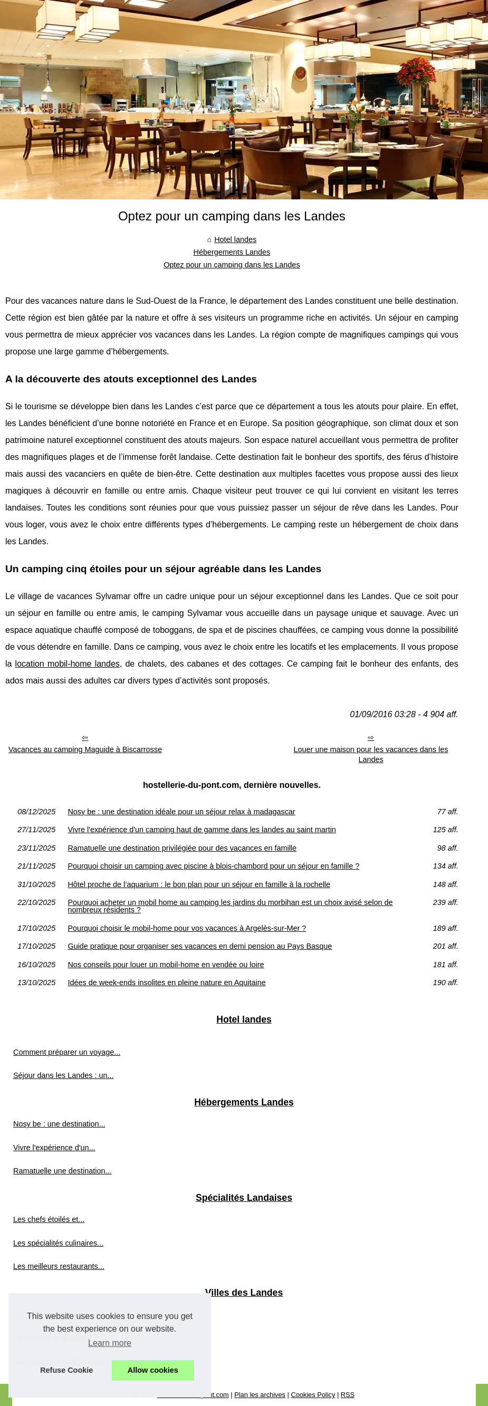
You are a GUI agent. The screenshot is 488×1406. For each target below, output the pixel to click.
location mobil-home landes (67, 663)
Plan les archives (259, 1395)
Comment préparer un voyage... (66, 1052)
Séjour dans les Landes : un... (63, 1075)
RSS (348, 1395)
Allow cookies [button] (153, 1370)
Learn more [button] (109, 1342)
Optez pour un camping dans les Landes (232, 265)
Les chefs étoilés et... (48, 1219)
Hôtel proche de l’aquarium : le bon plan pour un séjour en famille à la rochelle (199, 884)
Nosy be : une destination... (59, 1124)
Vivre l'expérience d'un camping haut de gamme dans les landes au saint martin (202, 829)
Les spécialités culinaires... (58, 1243)
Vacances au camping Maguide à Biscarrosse (85, 749)
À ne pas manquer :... (49, 1315)
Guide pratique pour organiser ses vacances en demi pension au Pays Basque (200, 946)
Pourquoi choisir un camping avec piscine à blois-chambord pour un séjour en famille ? (213, 866)
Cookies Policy (313, 1395)
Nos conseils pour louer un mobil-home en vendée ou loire (166, 964)
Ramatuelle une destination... (62, 1171)
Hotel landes (235, 239)
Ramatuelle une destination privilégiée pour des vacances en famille (182, 848)
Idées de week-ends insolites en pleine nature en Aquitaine (166, 982)
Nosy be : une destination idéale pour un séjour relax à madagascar (181, 811)
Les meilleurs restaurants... (58, 1266)
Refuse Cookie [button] (66, 1370)
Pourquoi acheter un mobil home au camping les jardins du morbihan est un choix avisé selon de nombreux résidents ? (230, 906)
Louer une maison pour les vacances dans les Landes (371, 754)
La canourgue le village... (55, 1338)
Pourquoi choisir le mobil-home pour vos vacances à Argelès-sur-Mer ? (187, 928)
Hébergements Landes (232, 252)
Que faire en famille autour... (61, 1361)
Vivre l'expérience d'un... (54, 1147)
